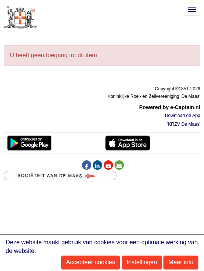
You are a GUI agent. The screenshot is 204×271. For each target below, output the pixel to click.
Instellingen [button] (142, 262)
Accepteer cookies (90, 262)
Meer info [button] (180, 262)
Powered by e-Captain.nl (169, 107)
